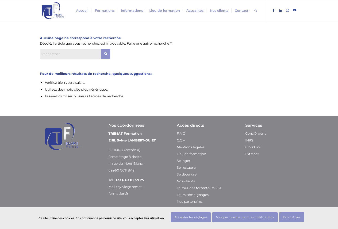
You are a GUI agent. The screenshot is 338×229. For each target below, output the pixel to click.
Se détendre (186, 174)
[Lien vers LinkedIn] (280, 10)
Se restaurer (187, 167)
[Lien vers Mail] (294, 10)
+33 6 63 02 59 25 (129, 180)
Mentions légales (190, 147)
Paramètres (291, 217)
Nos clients (186, 181)
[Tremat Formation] (53, 10)
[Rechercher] (255, 10)
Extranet (252, 154)
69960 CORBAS (121, 170)
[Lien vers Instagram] (287, 10)
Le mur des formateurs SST (199, 188)
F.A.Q (181, 133)
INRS (249, 140)
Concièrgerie (255, 133)
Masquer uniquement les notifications (245, 217)
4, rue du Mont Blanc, (125, 163)
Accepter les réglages (190, 217)
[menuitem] (82, 10)
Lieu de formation (191, 154)
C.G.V (181, 140)
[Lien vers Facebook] (273, 10)
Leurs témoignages (193, 195)
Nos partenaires (190, 201)
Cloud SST (253, 147)
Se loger (183, 161)
